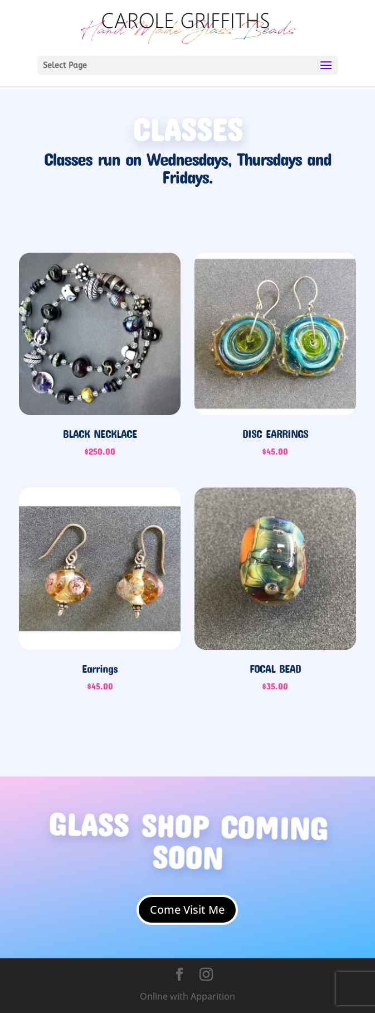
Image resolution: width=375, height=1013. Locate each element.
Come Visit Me (187, 909)
